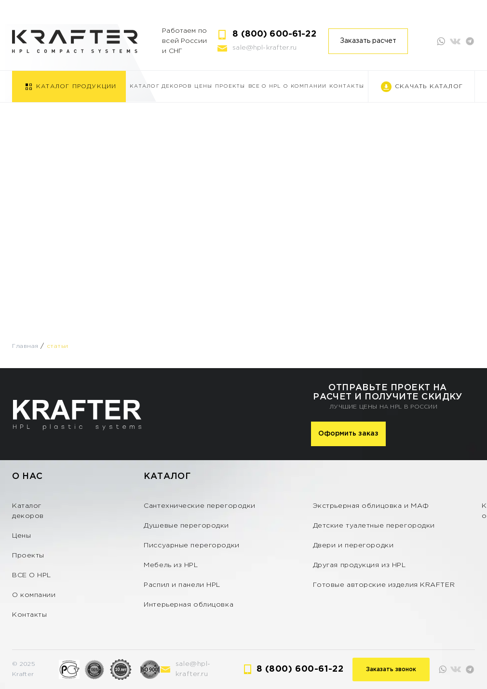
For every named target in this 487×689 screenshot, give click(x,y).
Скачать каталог (429, 86)
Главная (25, 346)
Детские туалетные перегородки (374, 526)
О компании (305, 86)
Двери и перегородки (353, 545)
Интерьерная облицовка (188, 605)
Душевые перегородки (186, 526)
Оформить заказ (348, 434)
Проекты (230, 86)
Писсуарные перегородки (191, 545)
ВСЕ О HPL (264, 86)
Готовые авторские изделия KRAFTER (384, 585)
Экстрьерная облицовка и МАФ (371, 506)
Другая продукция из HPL (359, 565)
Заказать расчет (368, 41)
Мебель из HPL (171, 565)
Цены (203, 86)
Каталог (167, 476)
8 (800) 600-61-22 (274, 34)
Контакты (346, 86)
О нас (27, 476)
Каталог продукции (76, 86)
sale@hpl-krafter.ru (264, 48)
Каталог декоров (160, 86)
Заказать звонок (391, 669)
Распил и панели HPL (182, 585)
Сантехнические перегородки (200, 506)
